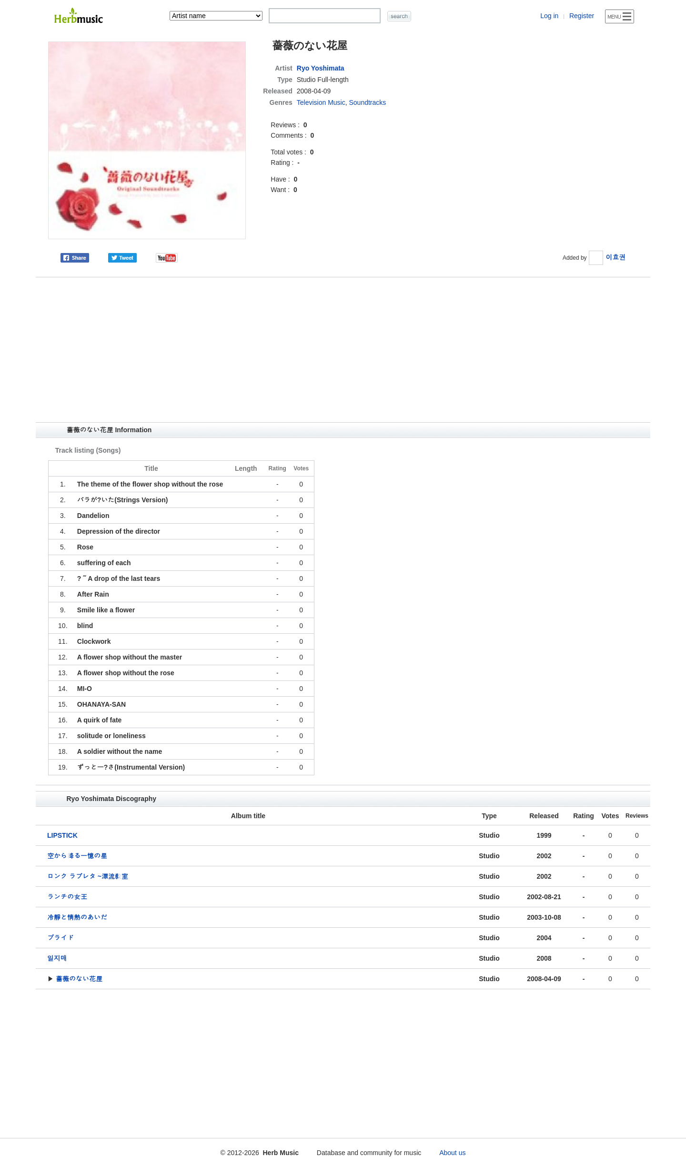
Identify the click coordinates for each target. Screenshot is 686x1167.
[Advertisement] (343, 349)
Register (581, 16)
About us (452, 1153)
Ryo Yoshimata (320, 68)
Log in (549, 16)
